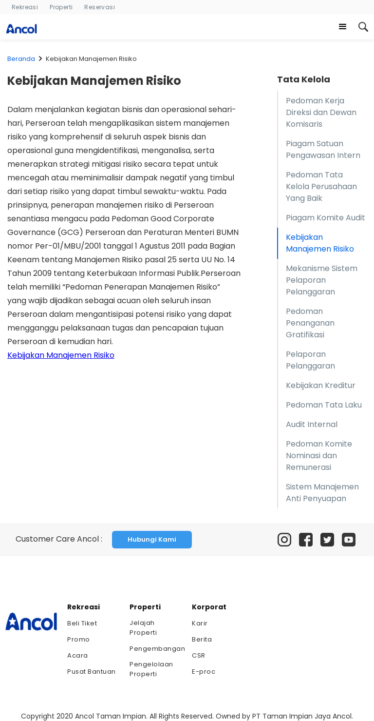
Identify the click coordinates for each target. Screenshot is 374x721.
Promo (78, 639)
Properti (61, 7)
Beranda (21, 58)
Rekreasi (25, 7)
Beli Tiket (82, 623)
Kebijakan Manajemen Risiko (60, 355)
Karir (200, 623)
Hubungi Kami (152, 539)
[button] (343, 27)
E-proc (203, 671)
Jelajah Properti (143, 627)
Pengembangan (156, 648)
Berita (202, 639)
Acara (77, 655)
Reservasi (99, 7)
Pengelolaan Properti (151, 669)
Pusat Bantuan (91, 671)
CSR (199, 655)
